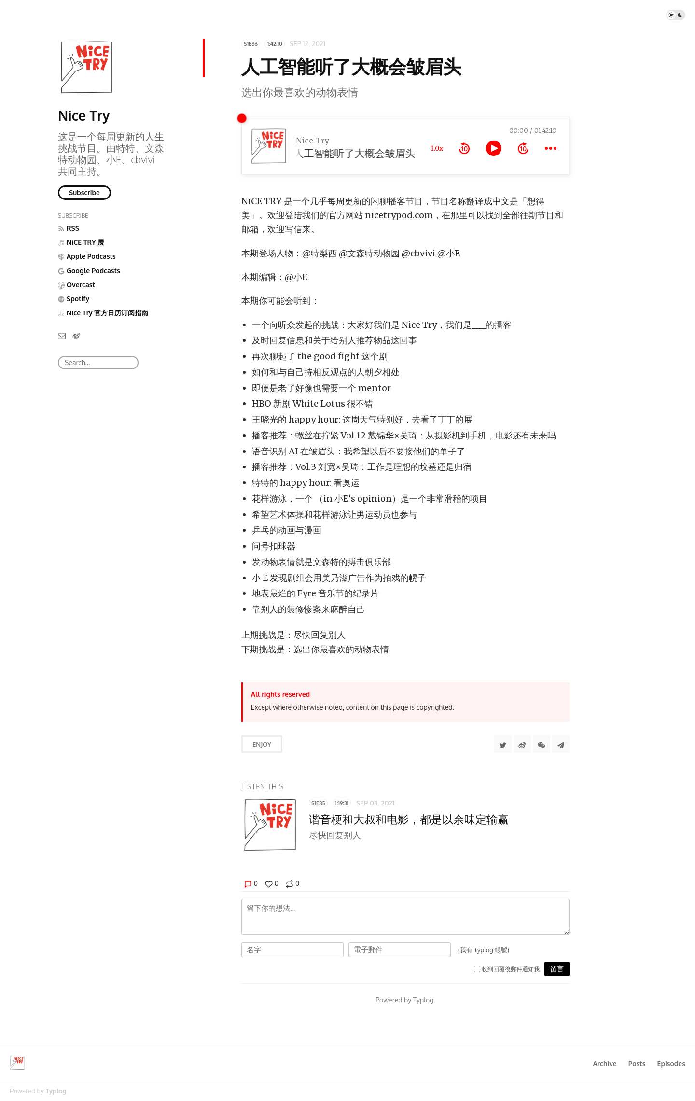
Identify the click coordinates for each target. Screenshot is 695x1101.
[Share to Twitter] (503, 744)
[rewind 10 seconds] (464, 148)
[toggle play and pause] (493, 148)
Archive (604, 1063)
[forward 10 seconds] (523, 148)
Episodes (671, 1063)
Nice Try (84, 115)
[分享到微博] (522, 744)
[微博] (76, 335)
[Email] (62, 335)
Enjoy (261, 744)
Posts (637, 1063)
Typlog (55, 1091)
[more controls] (550, 148)
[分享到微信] (541, 744)
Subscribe (84, 192)
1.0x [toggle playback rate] (437, 148)
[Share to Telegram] (561, 744)
